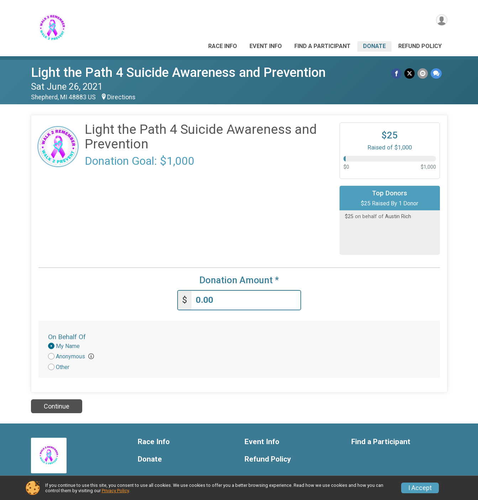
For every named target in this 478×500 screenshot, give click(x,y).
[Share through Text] (436, 74)
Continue (56, 404)
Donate (374, 46)
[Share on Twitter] (411, 74)
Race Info (222, 46)
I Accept (420, 487)
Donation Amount (239, 280)
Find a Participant (322, 46)
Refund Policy (420, 46)
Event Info (265, 46)
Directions (121, 97)
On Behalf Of (67, 335)
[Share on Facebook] (398, 74)
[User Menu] (440, 20)
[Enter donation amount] (245, 298)
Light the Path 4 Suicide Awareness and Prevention (178, 72)
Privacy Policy (115, 490)
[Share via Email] (423, 74)
